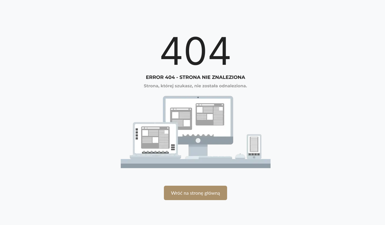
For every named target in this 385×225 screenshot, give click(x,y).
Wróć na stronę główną (195, 193)
